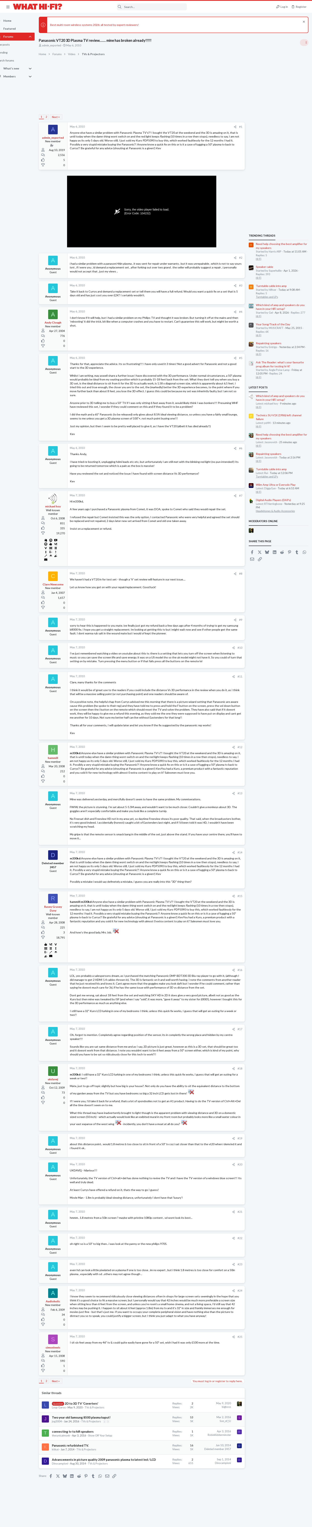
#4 (240, 311)
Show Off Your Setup (107, 1439)
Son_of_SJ (225, 1424)
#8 (240, 573)
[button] (8, 6)
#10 (239, 647)
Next (61, 117)
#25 (239, 1340)
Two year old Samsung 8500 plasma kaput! (88, 1421)
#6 (240, 448)
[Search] (127, 6)
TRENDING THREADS (261, 235)
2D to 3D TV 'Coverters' (88, 1407)
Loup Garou (66, 1411)
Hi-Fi (258, 258)
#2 (240, 257)
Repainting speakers (268, 343)
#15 (239, 896)
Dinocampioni (67, 1467)
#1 (240, 126)
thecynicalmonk (68, 1439)
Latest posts (257, 387)
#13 (239, 793)
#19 (239, 1142)
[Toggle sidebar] (304, 42)
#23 (239, 1268)
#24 (239, 1294)
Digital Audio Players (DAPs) (273, 500)
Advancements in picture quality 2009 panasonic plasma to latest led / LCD (111, 1463)
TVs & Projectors (101, 1411)
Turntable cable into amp (270, 286)
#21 (239, 1215)
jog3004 (64, 1425)
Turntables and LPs (266, 296)
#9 (240, 619)
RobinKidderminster (219, 1438)
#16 (239, 970)
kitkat (62, 1453)
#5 (240, 358)
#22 (239, 1242)
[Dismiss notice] (303, 22)
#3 (240, 285)
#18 (239, 1072)
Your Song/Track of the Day (272, 324)
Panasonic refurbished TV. (77, 1449)
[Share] (234, 127)
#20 (239, 1168)
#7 (240, 495)
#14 (239, 852)
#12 (239, 747)
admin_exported (58, 45)
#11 (239, 676)
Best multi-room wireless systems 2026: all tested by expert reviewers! (101, 24)
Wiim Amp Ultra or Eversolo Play (275, 484)
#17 (239, 1033)
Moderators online (262, 521)
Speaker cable (264, 266)
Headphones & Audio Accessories (274, 511)
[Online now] (60, 502)
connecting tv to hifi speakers (79, 1435)
